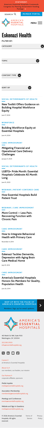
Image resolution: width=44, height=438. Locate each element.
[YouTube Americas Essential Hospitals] (13, 353)
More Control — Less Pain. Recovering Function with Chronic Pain (17, 216)
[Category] (23, 46)
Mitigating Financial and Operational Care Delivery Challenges (17, 151)
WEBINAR (6, 190)
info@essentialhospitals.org (11, 345)
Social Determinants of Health (19, 99)
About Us (6, 368)
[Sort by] (16, 87)
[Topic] (20, 60)
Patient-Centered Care (26, 190)
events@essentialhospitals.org (13, 401)
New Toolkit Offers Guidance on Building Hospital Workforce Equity (20, 107)
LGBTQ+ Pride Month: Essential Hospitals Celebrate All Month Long (20, 174)
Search (10, 14)
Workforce (8, 123)
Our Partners (7, 375)
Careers (5, 360)
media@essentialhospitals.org (12, 386)
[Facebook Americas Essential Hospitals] (17, 353)
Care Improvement (12, 143)
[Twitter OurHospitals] (3, 353)
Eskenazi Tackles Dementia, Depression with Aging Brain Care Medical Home (18, 257)
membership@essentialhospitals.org (15, 393)
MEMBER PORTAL (31, 14)
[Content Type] (11, 75)
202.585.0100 (7, 342)
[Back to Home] (21, 22)
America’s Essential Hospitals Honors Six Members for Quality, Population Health (21, 281)
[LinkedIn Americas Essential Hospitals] (8, 353)
